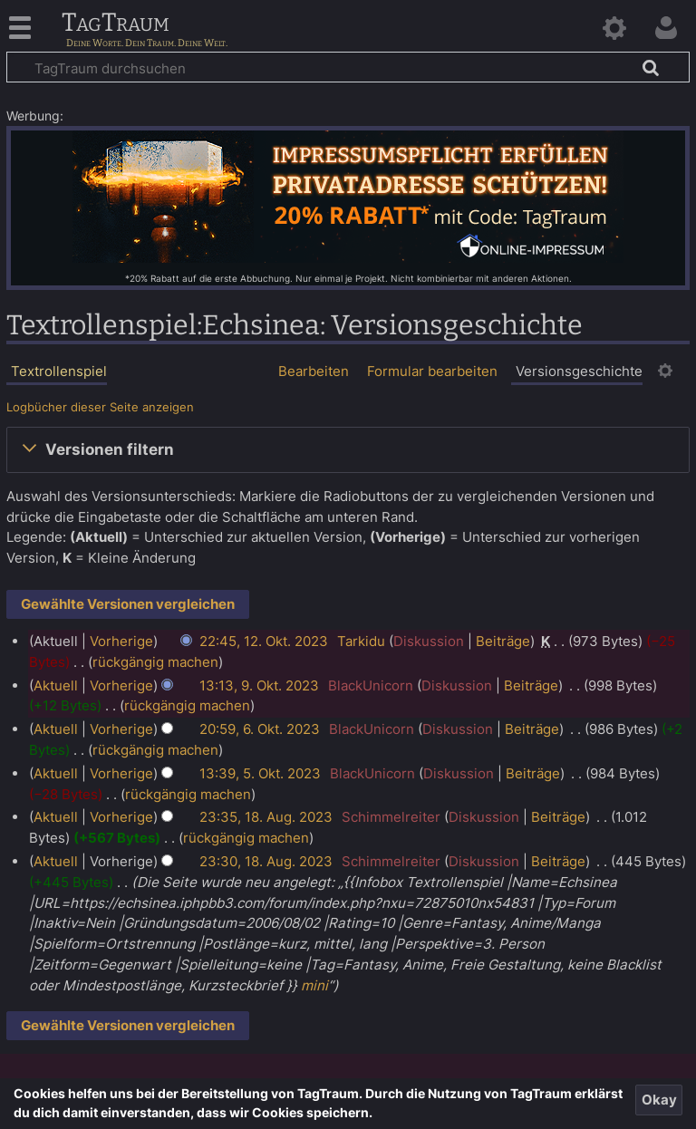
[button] (348, 449)
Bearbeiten (313, 371)
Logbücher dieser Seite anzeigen (100, 407)
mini (314, 985)
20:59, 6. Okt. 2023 (259, 729)
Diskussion (428, 641)
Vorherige (121, 641)
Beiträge (503, 641)
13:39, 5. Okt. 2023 (260, 773)
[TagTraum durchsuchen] (348, 67)
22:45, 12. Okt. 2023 (263, 641)
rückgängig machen (155, 662)
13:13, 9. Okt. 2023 (259, 685)
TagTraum (115, 23)
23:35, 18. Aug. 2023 (266, 816)
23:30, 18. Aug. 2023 (266, 861)
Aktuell (56, 685)
